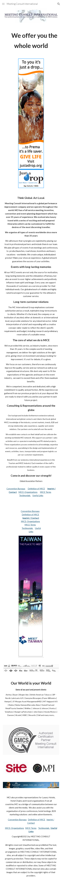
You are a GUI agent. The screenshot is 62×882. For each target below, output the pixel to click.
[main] (31, 40)
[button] (3, 4)
